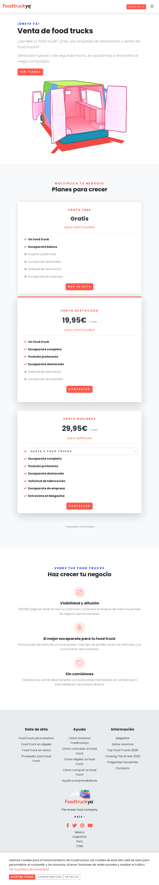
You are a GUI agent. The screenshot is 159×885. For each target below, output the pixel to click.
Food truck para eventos (36, 738)
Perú (79, 841)
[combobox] (83, 451)
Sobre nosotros (122, 744)
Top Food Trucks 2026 (122, 750)
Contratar (79, 389)
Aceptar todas (22, 876)
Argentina (79, 837)
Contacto (123, 768)
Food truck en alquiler (36, 744)
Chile (79, 846)
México (80, 832)
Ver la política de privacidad (29, 869)
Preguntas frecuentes (122, 762)
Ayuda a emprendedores (79, 781)
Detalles (71, 876)
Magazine (122, 738)
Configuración (49, 876)
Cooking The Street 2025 (122, 756)
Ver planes (30, 71)
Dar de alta (79, 286)
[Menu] (152, 6)
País (78, 816)
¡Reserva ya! (136, 6)
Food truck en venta (36, 750)
